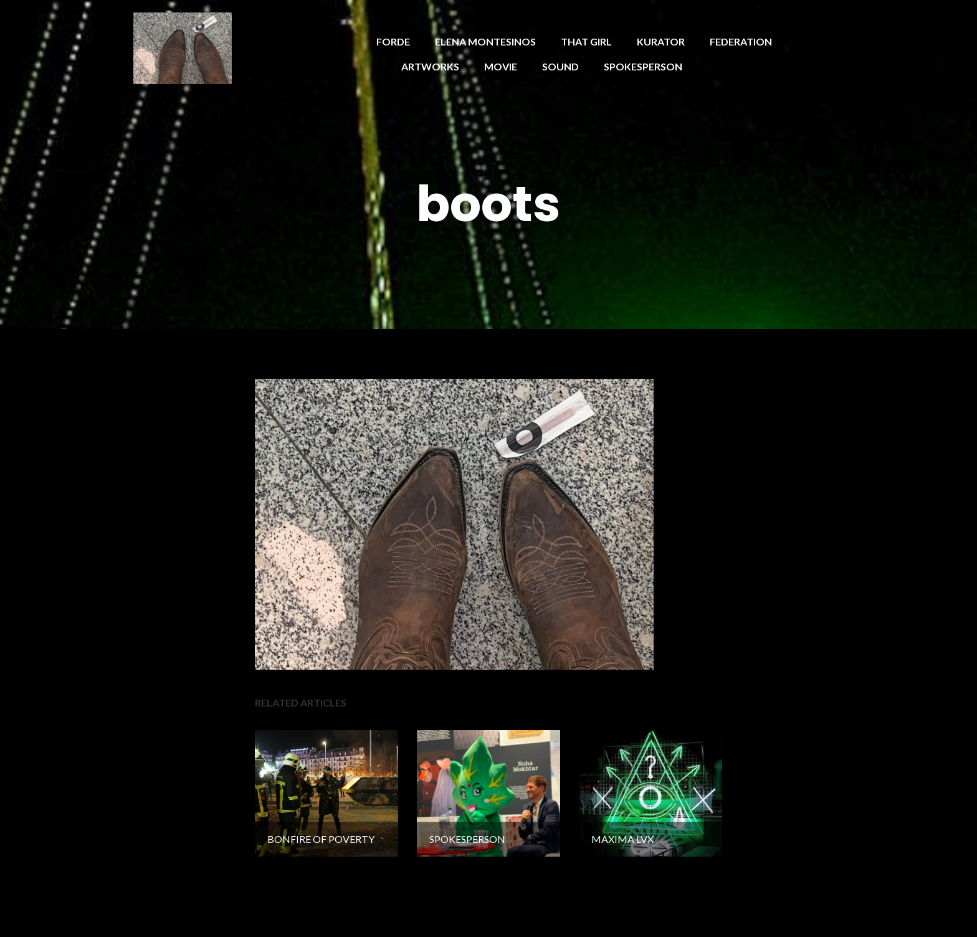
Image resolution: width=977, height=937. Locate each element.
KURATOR (661, 41)
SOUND (560, 66)
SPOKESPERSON (643, 66)
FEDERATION (741, 41)
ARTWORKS (430, 66)
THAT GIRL (586, 41)
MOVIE (500, 66)
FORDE (393, 41)
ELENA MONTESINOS (485, 41)
